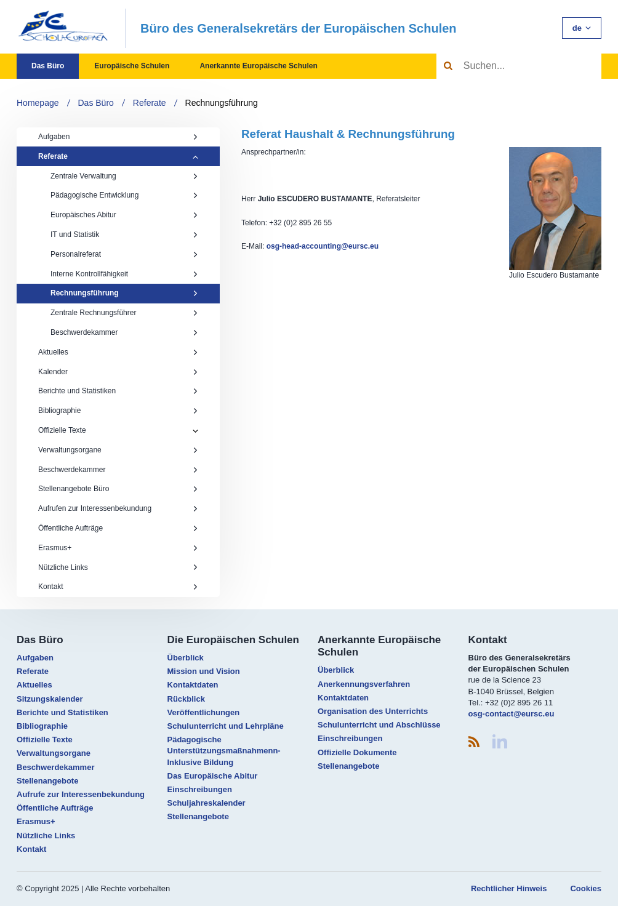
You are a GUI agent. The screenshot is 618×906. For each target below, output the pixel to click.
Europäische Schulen (131, 66)
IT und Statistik (124, 234)
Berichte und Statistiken (118, 391)
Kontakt (118, 586)
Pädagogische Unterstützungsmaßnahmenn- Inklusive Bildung (224, 750)
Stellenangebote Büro (118, 488)
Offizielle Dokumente (357, 752)
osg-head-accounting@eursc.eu (323, 246)
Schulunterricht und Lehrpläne (225, 726)
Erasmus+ (118, 547)
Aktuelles (118, 352)
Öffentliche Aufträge (118, 528)
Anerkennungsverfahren (364, 684)
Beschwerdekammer (124, 332)
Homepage (38, 103)
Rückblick (186, 699)
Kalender (118, 371)
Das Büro (47, 66)
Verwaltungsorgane (118, 450)
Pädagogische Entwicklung (124, 195)
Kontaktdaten (193, 684)
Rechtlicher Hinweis (509, 888)
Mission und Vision (203, 671)
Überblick (185, 657)
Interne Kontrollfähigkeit (124, 274)
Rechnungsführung (221, 103)
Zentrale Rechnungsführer (124, 312)
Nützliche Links (118, 567)
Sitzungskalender (50, 699)
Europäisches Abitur (124, 214)
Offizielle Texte (62, 430)
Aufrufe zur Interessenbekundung (81, 794)
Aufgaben (118, 136)
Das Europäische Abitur (212, 775)
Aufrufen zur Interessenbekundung (118, 508)
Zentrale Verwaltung (124, 176)
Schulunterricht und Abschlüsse (379, 724)
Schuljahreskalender (206, 803)
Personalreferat (124, 254)
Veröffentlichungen (203, 712)
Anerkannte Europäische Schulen (258, 66)
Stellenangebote (47, 780)
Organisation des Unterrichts (373, 711)
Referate (149, 103)
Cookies (585, 888)
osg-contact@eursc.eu (511, 713)
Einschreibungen (199, 789)
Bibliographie (118, 410)
